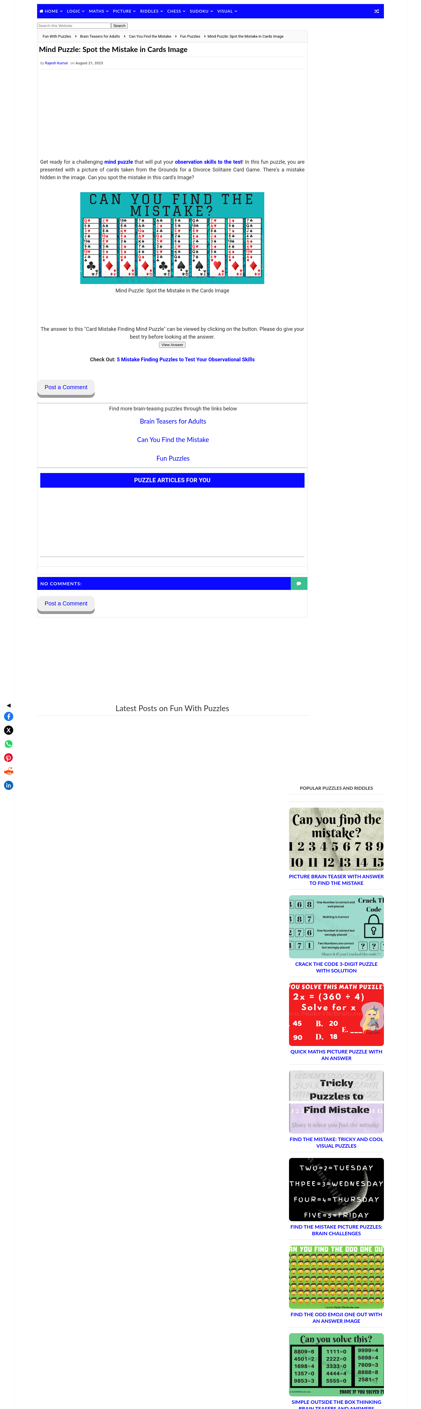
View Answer (158, 360)
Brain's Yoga (292, 1367)
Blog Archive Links (297, 1277)
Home (59, 11)
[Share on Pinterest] (7, 716)
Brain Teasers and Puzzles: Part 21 (321, 1230)
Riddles (157, 11)
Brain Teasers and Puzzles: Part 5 (319, 1069)
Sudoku (207, 11)
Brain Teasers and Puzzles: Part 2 (319, 1039)
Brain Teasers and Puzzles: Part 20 (321, 1220)
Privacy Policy (293, 1299)
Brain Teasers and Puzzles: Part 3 (319, 1049)
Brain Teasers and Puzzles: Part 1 (319, 1029)
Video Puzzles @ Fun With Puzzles (311, 1321)
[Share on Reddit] (7, 729)
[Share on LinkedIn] (7, 743)
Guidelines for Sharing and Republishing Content (324, 1292)
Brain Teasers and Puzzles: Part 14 (321, 1160)
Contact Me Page (296, 1284)
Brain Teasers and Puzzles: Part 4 (319, 1059)
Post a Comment (74, 402)
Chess (182, 11)
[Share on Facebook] (7, 674)
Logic (82, 11)
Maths (104, 11)
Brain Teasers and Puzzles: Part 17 (321, 1190)
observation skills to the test (216, 169)
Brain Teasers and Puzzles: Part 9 (319, 1110)
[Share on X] (7, 688)
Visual (233, 11)
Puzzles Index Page (298, 1306)
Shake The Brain (295, 1358)
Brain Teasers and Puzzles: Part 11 (321, 1130)
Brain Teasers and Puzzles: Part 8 (319, 1100)
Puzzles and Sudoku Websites (307, 1314)
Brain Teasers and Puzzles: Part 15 (321, 1170)
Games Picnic (293, 1377)
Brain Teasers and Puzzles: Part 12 (321, 1140)
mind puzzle (126, 169)
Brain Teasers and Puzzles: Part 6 (319, 1079)
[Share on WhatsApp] (7, 702)
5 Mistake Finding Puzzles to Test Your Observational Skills (171, 374)
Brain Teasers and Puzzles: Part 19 (321, 1210)
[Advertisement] (157, 122)
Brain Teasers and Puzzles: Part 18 (321, 1200)
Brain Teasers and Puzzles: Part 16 (321, 1180)
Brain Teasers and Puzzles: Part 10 (321, 1120)
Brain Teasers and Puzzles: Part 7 (319, 1089)
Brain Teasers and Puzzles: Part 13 (321, 1150)
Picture (130, 11)
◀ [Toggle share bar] (7, 663)
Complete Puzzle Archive (309, 1240)
